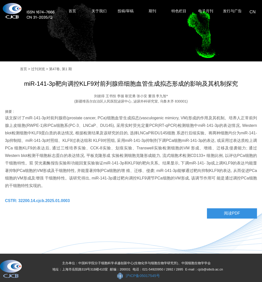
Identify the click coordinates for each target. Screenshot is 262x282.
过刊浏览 (38, 69)
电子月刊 (205, 11)
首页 (72, 11)
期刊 (152, 11)
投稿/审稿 (126, 11)
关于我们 (99, 11)
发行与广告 (232, 11)
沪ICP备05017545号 (143, 275)
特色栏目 (178, 11)
